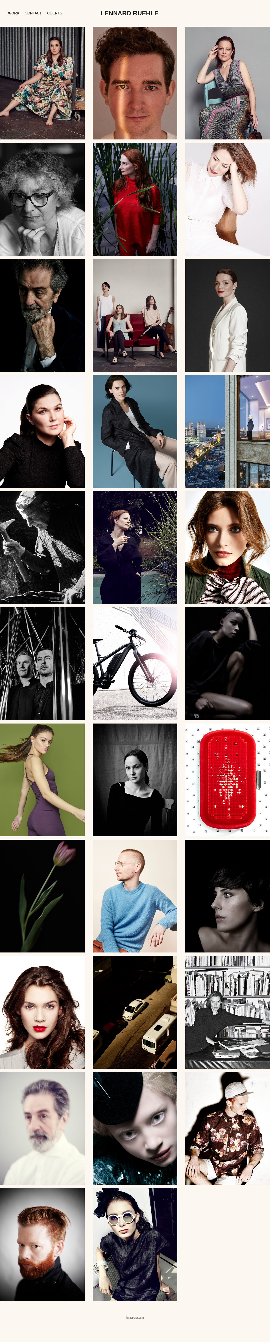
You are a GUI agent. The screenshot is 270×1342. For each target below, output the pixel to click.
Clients (54, 13)
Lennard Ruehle (129, 13)
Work (13, 13)
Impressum (135, 1317)
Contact (33, 13)
